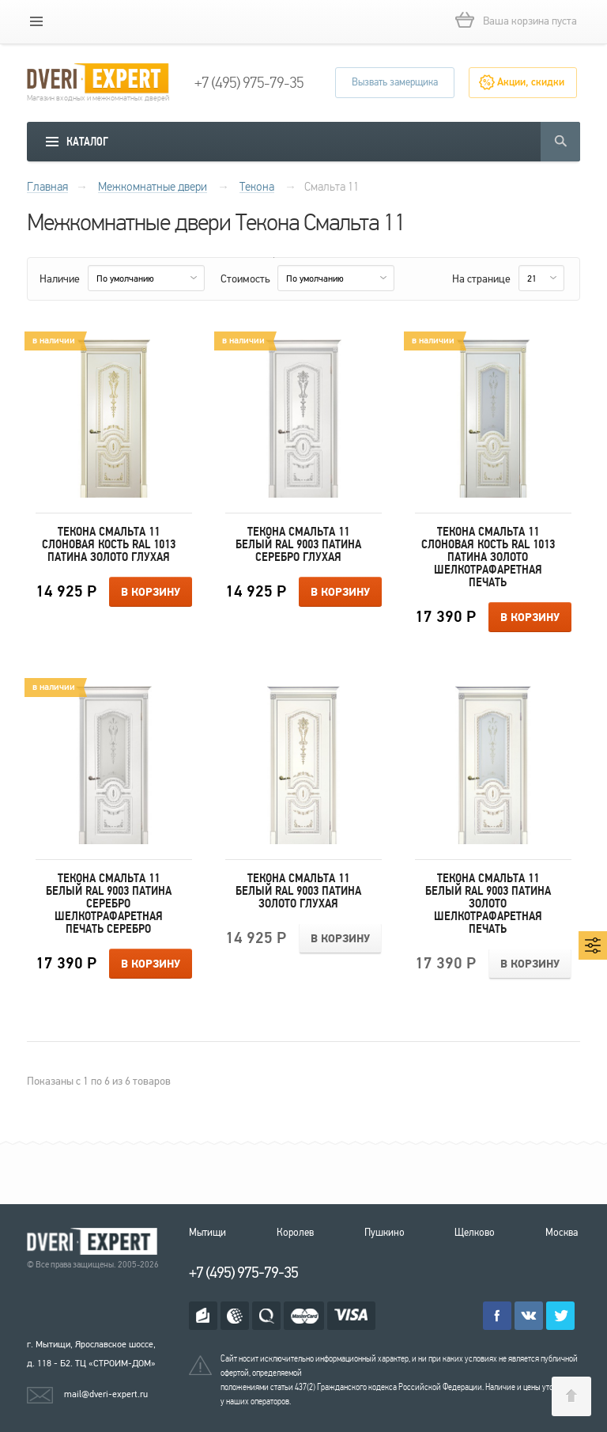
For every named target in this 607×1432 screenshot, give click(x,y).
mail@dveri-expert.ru (106, 1394)
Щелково (474, 1232)
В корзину (150, 592)
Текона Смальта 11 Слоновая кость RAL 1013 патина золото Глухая (108, 544)
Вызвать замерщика (395, 82)
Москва (561, 1232)
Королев (295, 1232)
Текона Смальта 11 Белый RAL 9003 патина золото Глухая (298, 891)
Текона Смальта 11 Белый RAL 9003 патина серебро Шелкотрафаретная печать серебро (109, 903)
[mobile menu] (36, 21)
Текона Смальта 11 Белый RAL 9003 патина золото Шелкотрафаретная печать (488, 903)
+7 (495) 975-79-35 (249, 83)
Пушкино (384, 1232)
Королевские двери (95, 1242)
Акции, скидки (530, 82)
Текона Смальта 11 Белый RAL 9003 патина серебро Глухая (298, 544)
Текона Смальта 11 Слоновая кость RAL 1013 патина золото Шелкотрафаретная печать (488, 557)
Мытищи (207, 1232)
